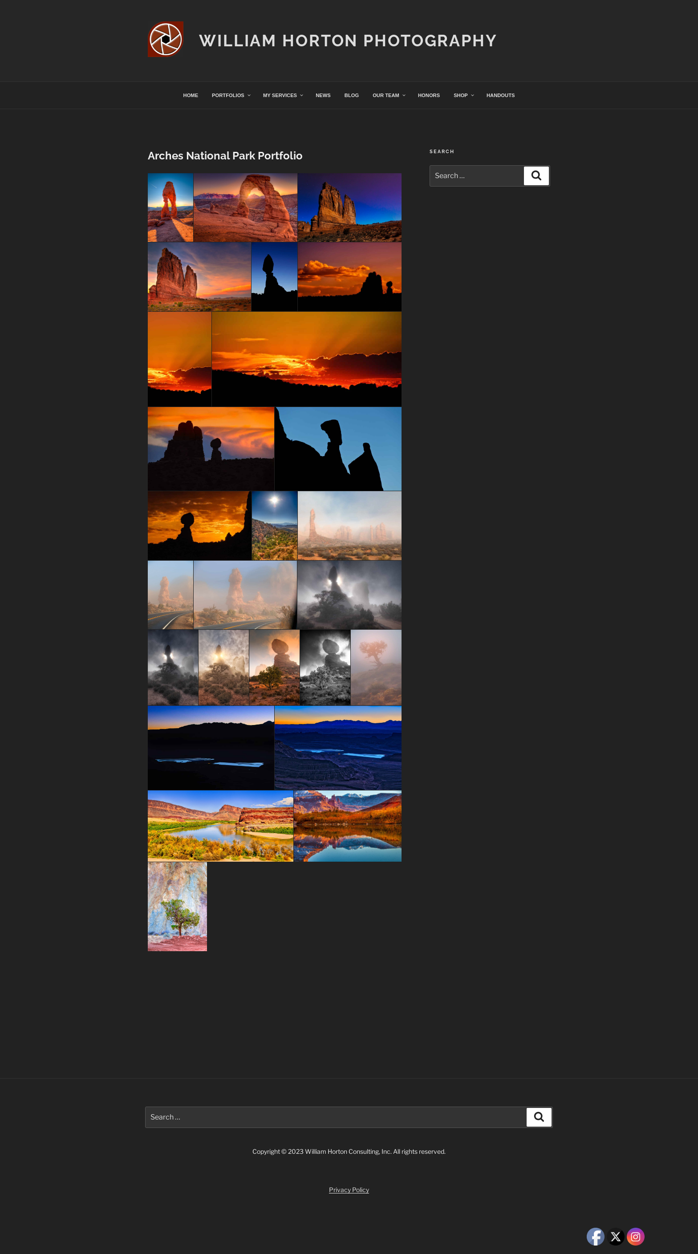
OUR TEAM (389, 95)
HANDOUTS (501, 95)
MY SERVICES (283, 95)
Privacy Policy (349, 1189)
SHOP (464, 95)
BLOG (352, 95)
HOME (191, 95)
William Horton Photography (348, 40)
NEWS (323, 95)
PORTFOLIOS (232, 95)
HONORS (429, 95)
